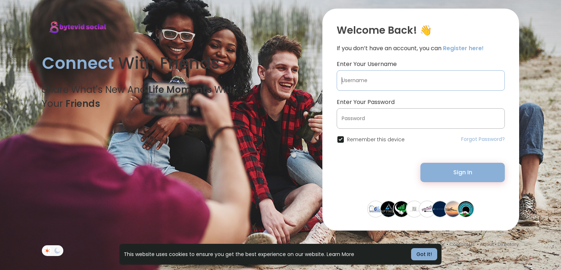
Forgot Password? (483, 139)
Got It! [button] (424, 254)
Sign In (462, 172)
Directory (508, 244)
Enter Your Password (366, 102)
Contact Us (462, 244)
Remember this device (376, 139)
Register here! (463, 48)
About (487, 244)
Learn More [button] (340, 254)
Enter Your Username (367, 64)
